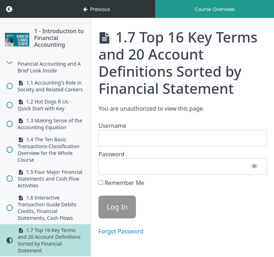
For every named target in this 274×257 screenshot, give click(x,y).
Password (111, 154)
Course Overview (214, 9)
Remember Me (121, 183)
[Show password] (254, 166)
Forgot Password (120, 231)
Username (112, 126)
